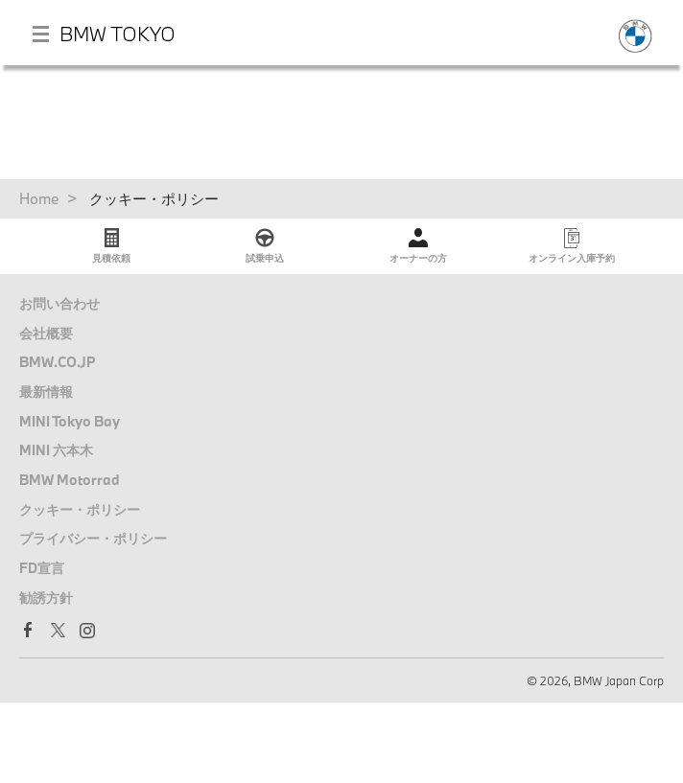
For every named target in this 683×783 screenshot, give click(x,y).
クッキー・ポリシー (79, 509)
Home (39, 198)
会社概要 (46, 333)
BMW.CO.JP (57, 362)
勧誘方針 (46, 597)
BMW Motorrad (69, 480)
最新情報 (46, 391)
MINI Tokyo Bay (69, 421)
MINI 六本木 (56, 450)
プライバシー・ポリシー (93, 538)
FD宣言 (41, 568)
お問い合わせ (59, 303)
